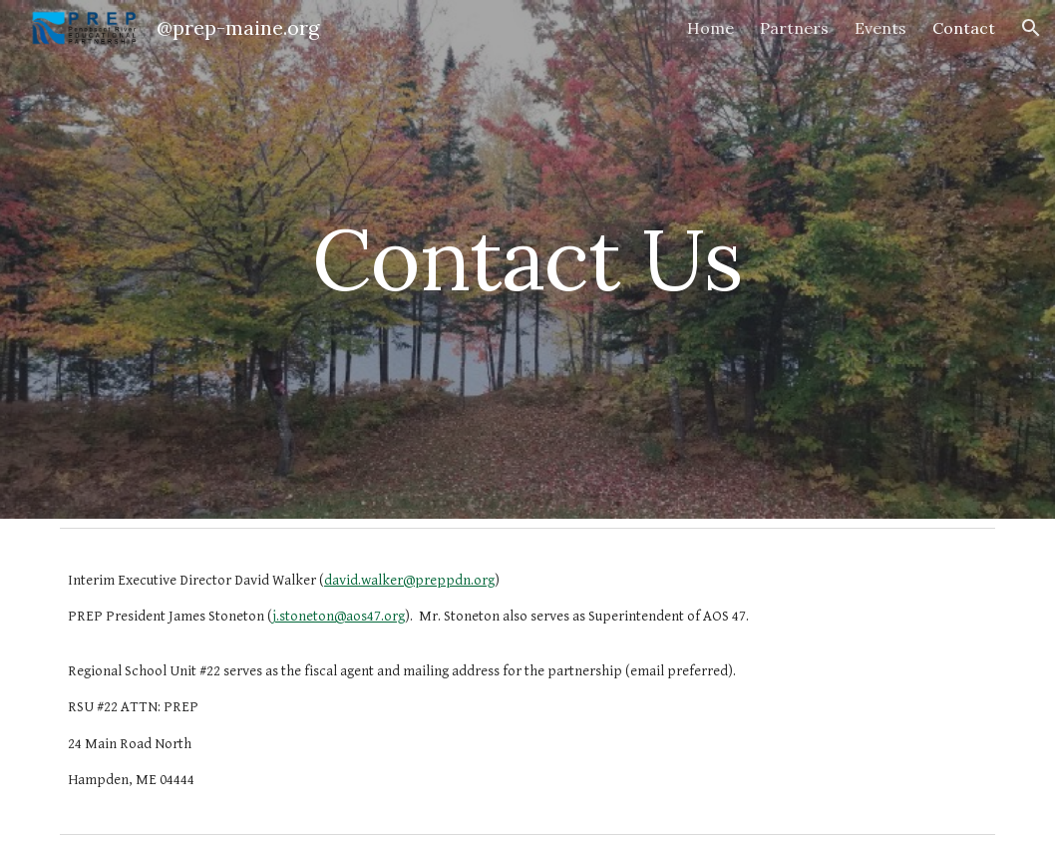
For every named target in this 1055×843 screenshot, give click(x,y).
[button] (1031, 28)
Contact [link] (963, 28)
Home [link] (710, 28)
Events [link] (880, 28)
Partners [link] (794, 28)
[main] (527, 259)
